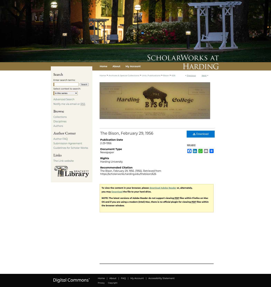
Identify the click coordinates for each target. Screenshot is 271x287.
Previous (191, 75)
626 (173, 75)
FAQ (123, 278)
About (112, 278)
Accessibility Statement (161, 278)
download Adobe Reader (162, 188)
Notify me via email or (69, 104)
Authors (58, 126)
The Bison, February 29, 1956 (126, 133)
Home (103, 75)
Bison (166, 75)
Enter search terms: (64, 80)
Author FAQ (60, 138)
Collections (60, 117)
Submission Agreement (67, 143)
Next (204, 75)
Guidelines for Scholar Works (70, 147)
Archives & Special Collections (124, 75)
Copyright (112, 283)
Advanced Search (63, 99)
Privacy (101, 283)
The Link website (63, 160)
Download (201, 134)
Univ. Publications (151, 75)
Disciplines (59, 121)
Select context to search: (67, 88)
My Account (137, 278)
